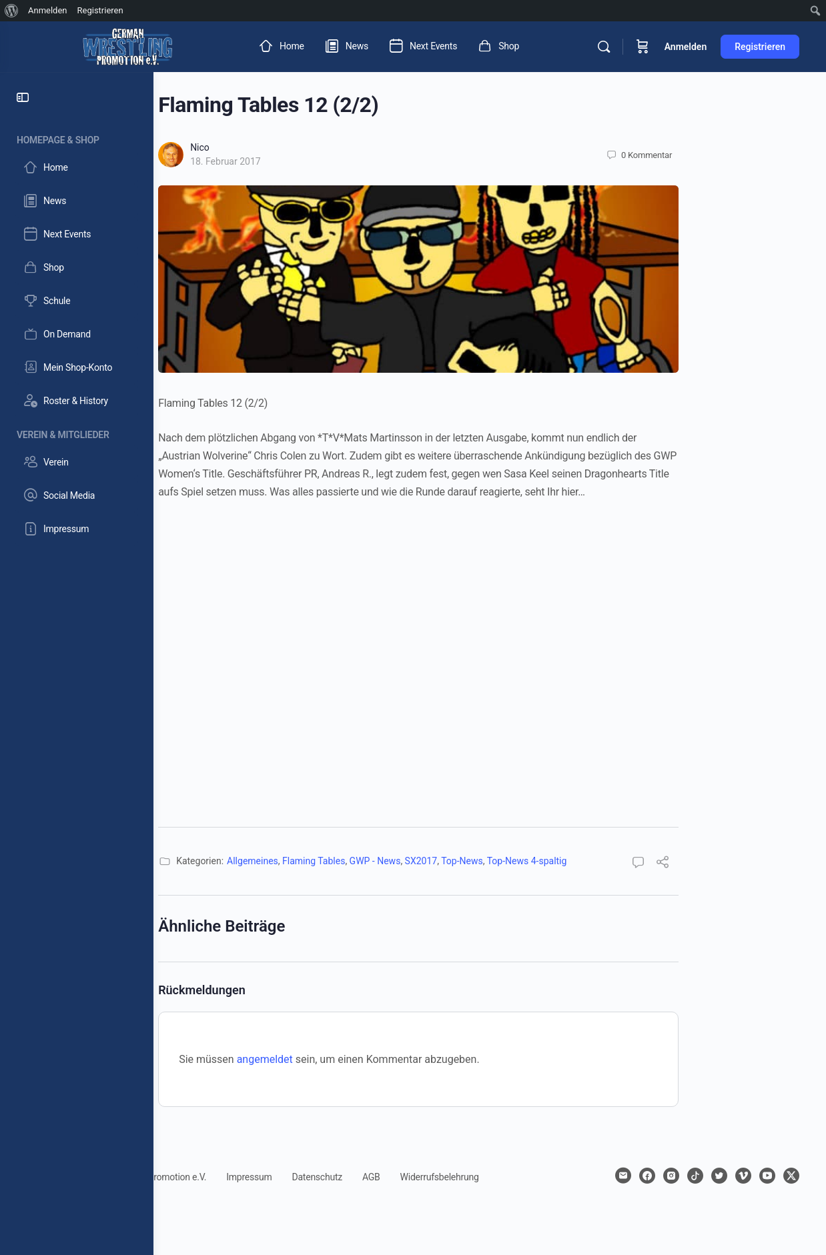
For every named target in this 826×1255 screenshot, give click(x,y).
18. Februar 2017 (297, 161)
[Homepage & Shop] (77, 138)
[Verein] (76, 462)
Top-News (533, 861)
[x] (791, 1200)
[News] (76, 200)
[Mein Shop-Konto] (76, 367)
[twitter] (739, 1176)
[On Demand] (76, 334)
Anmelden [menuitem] (47, 10)
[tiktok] (715, 1176)
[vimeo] (763, 1176)
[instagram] (691, 1176)
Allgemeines (324, 861)
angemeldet (336, 1059)
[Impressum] (76, 528)
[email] (643, 1176)
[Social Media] (76, 495)
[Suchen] (603, 47)
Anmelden (686, 46)
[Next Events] (76, 234)
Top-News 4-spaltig (598, 861)
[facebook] (667, 1176)
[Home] (76, 167)
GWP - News (446, 861)
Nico (271, 147)
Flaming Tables (385, 861)
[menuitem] (11, 10)
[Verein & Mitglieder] (77, 432)
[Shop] (76, 267)
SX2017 (492, 861)
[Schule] (76, 300)
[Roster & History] (76, 400)
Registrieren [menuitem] (100, 10)
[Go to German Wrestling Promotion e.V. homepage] (127, 45)
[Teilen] (734, 864)
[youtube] (787, 1176)
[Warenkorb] (642, 46)
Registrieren (760, 46)
